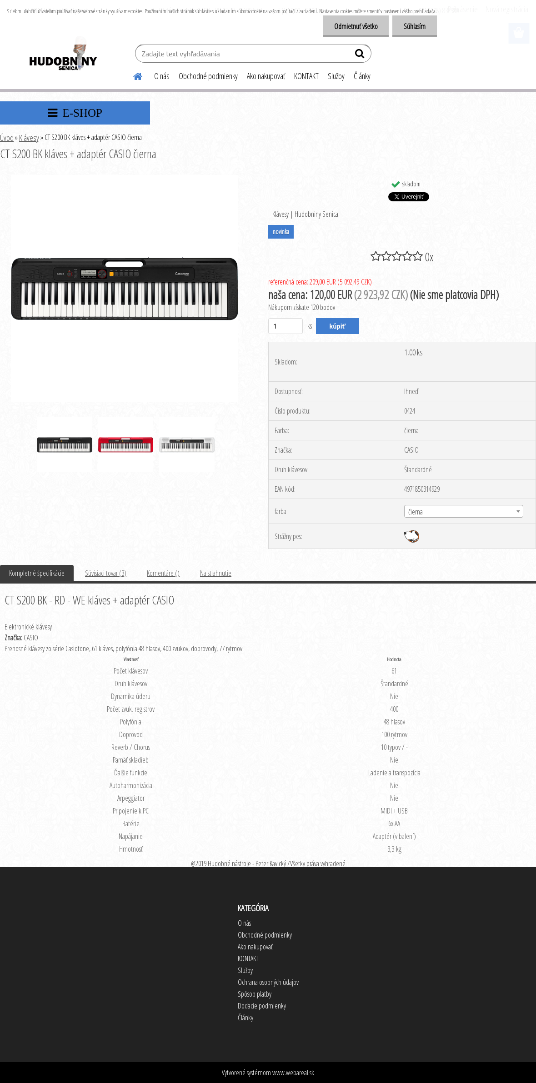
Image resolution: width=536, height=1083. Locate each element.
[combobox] (463, 511)
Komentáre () (163, 573)
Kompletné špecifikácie (37, 573)
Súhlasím (415, 26)
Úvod (7, 137)
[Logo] (62, 54)
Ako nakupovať (266, 75)
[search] (361, 55)
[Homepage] (132, 75)
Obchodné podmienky (208, 75)
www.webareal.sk (293, 1073)
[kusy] (285, 326)
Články (362, 75)
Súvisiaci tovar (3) (105, 573)
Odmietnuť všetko (355, 26)
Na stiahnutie (215, 573)
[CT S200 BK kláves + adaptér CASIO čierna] (124, 179)
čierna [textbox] (415, 512)
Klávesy (29, 137)
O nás (162, 75)
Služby (336, 75)
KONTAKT (306, 75)
